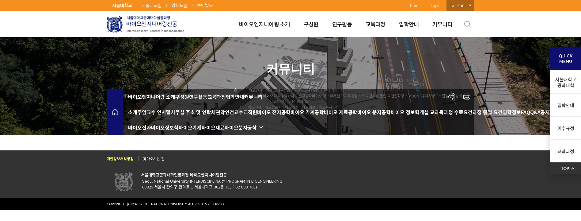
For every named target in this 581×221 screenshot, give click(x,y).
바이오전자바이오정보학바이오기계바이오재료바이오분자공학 (192, 127)
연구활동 (342, 24)
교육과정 (375, 24)
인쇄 (466, 96)
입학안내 (409, 24)
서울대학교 (122, 5)
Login (435, 5)
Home (415, 5)
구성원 (311, 24)
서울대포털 (152, 5)
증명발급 (205, 5)
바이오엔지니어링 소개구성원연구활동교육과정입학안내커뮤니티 (195, 96)
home (115, 112)
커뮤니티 (442, 24)
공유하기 (451, 96)
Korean (457, 5)
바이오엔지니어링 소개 (264, 24)
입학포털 (179, 5)
